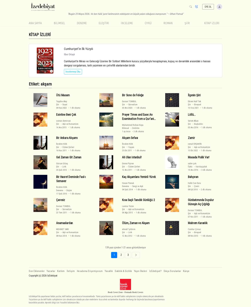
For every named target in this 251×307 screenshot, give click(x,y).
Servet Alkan (193, 121)
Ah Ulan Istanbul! (131, 157)
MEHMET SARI (62, 229)
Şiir (187, 23)
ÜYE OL (208, 6)
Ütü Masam (63, 95)
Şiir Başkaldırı (195, 124)
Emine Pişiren (128, 163)
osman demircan (63, 121)
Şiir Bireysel (194, 104)
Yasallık (109, 271)
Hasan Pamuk (128, 183)
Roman (168, 23)
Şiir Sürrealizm (129, 104)
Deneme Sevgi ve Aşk (132, 186)
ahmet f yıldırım (128, 229)
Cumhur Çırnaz (194, 229)
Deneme (82, 23)
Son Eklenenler (37, 271)
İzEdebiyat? (155, 271)
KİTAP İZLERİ (211, 23)
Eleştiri (104, 23)
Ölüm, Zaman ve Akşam (136, 223)
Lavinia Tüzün (128, 206)
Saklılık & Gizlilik (123, 271)
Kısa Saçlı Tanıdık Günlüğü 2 (138, 200)
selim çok (192, 163)
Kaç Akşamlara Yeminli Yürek (139, 177)
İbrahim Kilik (61, 144)
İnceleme (127, 23)
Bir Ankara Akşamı (66, 138)
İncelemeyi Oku (73, 71)
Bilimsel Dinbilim (130, 128)
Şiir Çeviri (193, 186)
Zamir (191, 138)
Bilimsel (59, 23)
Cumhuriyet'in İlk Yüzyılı (78, 49)
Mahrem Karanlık (197, 223)
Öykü (148, 23)
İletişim (71, 271)
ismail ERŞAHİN (195, 144)
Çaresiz (60, 200)
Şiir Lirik (61, 166)
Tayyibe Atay (61, 101)
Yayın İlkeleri (140, 271)
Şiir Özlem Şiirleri (65, 147)
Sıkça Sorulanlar (172, 271)
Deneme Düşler (64, 190)
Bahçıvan (193, 177)
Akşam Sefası (130, 138)
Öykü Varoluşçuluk (197, 166)
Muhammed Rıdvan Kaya (132, 125)
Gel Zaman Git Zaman (68, 157)
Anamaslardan (64, 223)
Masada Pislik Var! (198, 157)
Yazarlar (51, 271)
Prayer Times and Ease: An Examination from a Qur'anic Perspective (138, 119)
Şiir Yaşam (128, 147)
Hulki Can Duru (194, 183)
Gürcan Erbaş (62, 163)
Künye (186, 271)
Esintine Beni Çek (66, 114)
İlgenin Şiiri (194, 95)
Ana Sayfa (35, 23)
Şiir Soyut (61, 104)
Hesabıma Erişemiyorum (90, 271)
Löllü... (192, 114)
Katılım (61, 271)
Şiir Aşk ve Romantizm (67, 124)
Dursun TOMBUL (129, 101)
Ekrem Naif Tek (194, 101)
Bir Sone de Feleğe (133, 95)
